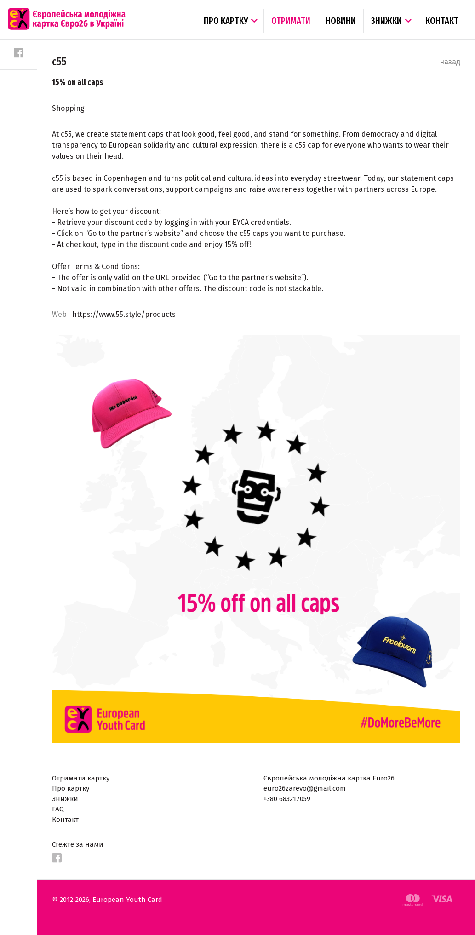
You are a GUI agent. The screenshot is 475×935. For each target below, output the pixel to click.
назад (450, 61)
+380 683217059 (286, 799)
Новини (341, 20)
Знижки (386, 20)
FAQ (58, 809)
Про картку (226, 20)
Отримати (290, 20)
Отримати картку (80, 778)
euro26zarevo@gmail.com (304, 788)
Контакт (441, 20)
